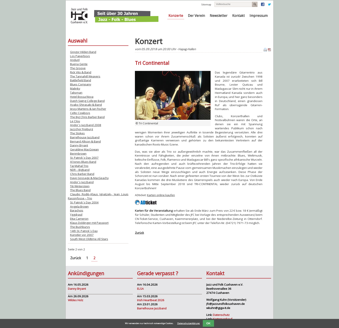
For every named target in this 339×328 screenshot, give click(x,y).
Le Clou (75, 121)
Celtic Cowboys (80, 113)
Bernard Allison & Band (85, 141)
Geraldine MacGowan (84, 149)
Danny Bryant (79, 145)
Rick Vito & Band (80, 72)
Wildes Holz (75, 300)
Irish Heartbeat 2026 (150, 300)
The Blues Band (80, 190)
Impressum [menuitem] (258, 15)
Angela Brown (79, 206)
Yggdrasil (76, 214)
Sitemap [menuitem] (206, 4)
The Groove (78, 68)
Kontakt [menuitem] (238, 15)
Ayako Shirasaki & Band (86, 105)
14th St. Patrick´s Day (84, 231)
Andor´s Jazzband (82, 182)
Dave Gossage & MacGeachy (89, 178)
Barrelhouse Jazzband (84, 137)
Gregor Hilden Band (83, 52)
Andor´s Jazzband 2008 (85, 125)
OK (208, 323)
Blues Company (80, 84)
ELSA (140, 289)
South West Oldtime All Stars (89, 239)
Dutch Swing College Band (87, 101)
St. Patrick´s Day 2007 (84, 158)
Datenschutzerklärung (188, 323)
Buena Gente (79, 64)
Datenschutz (221, 315)
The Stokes (77, 133)
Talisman (76, 92)
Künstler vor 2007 (82, 235)
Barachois (76, 210)
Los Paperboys (80, 56)
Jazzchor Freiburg (81, 129)
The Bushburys (80, 227)
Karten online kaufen (161, 195)
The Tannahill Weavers (85, 76)
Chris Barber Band (82, 174)
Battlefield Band (80, 80)
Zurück (139, 233)
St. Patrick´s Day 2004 (84, 202)
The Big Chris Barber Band (87, 117)
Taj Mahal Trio (79, 166)
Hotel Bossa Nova (81, 97)
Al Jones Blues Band (83, 162)
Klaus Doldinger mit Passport (89, 223)
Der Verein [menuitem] (196, 15)
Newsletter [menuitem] (218, 15)
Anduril (75, 60)
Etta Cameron (79, 219)
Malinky (75, 88)
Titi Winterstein (80, 186)
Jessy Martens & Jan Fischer (88, 109)
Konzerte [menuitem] (175, 15)
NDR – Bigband (80, 170)
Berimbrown (78, 153)
